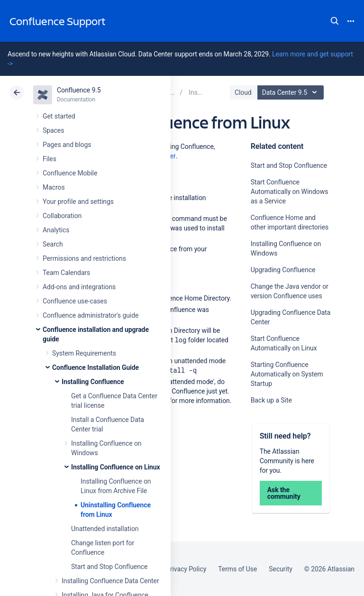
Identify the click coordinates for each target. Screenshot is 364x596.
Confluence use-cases (75, 301)
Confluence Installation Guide (95, 367)
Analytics (56, 230)
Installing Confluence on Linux (115, 467)
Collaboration (62, 216)
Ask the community (283, 493)
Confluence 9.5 (79, 90)
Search (334, 20)
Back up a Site (271, 400)
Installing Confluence (93, 381)
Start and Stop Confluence (109, 566)
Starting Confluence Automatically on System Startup (287, 374)
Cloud (243, 92)
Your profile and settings (78, 201)
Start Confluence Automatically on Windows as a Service (289, 191)
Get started (59, 116)
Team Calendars (66, 272)
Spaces (53, 130)
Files (49, 159)
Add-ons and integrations (79, 287)
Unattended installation (105, 528)
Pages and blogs (67, 144)
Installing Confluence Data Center (110, 581)
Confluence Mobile (70, 173)
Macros (54, 187)
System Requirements (84, 353)
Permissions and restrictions (84, 258)
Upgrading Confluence (283, 270)
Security (280, 569)
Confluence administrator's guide (90, 315)
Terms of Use (237, 569)
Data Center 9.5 (291, 92)
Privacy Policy (186, 569)
